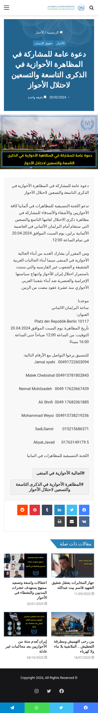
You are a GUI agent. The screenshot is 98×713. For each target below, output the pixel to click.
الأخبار (39, 32)
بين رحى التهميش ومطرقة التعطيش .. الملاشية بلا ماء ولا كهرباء (74, 646)
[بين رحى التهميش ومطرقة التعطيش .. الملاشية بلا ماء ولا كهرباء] (72, 624)
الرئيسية (55, 32)
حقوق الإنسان (43, 43)
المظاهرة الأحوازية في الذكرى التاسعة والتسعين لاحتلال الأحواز (48, 487)
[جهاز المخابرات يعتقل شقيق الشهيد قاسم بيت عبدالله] (72, 566)
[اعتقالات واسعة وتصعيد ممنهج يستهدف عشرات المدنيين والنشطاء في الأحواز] (25, 566)
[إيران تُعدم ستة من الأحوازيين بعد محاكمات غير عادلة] (25, 624)
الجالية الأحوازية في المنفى (59, 473)
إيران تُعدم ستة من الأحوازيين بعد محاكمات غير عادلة (26, 646)
